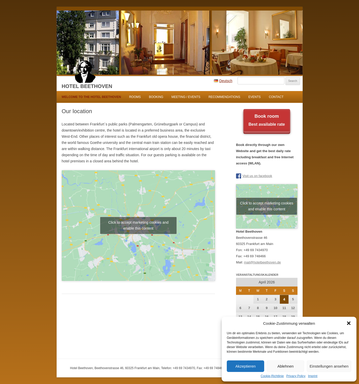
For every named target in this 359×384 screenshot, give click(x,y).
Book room (267, 121)
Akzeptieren (245, 366)
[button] (348, 323)
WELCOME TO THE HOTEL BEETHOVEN (91, 97)
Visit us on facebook (257, 176)
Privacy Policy (295, 376)
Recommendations (224, 97)
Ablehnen (285, 366)
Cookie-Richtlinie (272, 376)
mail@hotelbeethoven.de (262, 262)
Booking (156, 97)
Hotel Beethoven (87, 86)
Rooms (135, 97)
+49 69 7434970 (256, 250)
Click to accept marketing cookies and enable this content (138, 225)
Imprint (312, 376)
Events (254, 97)
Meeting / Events (185, 97)
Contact (276, 97)
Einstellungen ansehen (329, 366)
